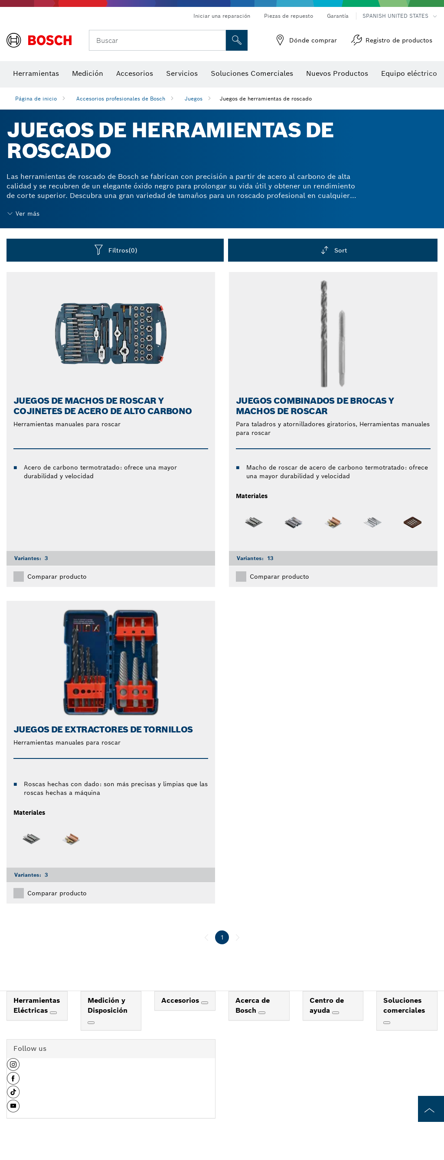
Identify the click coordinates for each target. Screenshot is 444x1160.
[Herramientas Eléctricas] (53, 1012)
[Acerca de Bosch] (261, 1012)
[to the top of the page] (431, 1109)
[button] (13, 1068)
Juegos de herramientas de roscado (266, 98)
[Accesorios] (204, 1002)
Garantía (338, 16)
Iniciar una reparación (221, 16)
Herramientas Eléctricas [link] (36, 1005)
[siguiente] (238, 937)
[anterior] (206, 937)
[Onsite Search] (237, 40)
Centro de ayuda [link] (327, 1005)
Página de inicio (36, 98)
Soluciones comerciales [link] (404, 1005)
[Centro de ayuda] (335, 1012)
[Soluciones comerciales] (386, 1022)
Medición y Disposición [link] (107, 1005)
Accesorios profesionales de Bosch (120, 98)
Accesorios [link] (181, 1000)
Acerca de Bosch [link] (252, 1005)
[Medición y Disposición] (91, 1022)
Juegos (193, 98)
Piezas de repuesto (288, 16)
